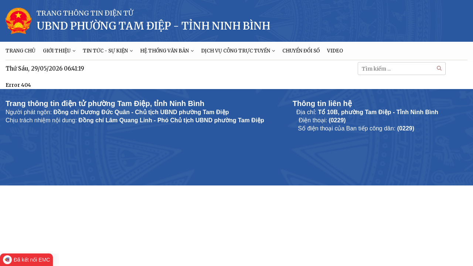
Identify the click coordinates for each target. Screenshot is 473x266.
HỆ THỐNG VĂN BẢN (167, 51)
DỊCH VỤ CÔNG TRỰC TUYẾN (238, 51)
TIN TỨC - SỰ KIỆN (108, 51)
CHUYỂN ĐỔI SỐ (301, 51)
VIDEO (335, 51)
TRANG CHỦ (20, 51)
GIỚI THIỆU (59, 51)
